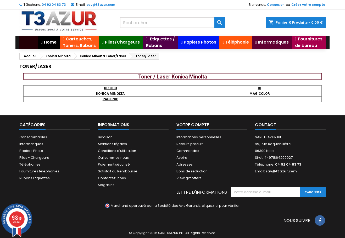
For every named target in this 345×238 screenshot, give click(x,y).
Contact (265, 125)
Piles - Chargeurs (34, 157)
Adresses (184, 164)
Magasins (106, 184)
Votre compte (192, 125)
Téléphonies (30, 164)
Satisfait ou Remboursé (117, 171)
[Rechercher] (172, 22)
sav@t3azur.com (100, 4)
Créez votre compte (308, 4)
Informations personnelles (198, 137)
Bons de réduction (192, 171)
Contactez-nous (112, 178)
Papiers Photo (31, 150)
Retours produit (189, 143)
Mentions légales (112, 143)
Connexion (276, 4)
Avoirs (181, 157)
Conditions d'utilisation (117, 150)
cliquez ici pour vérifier (221, 205)
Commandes (187, 150)
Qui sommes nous (113, 157)
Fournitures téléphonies (39, 171)
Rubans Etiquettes (34, 178)
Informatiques (31, 143)
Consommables (33, 137)
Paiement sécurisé (114, 164)
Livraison (105, 137)
